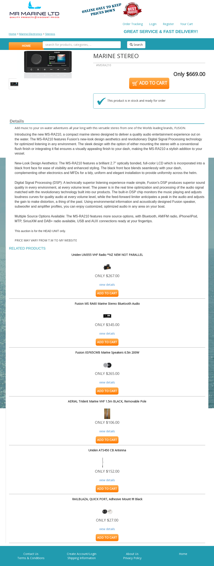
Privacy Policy (132, 558)
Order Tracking (133, 24)
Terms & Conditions (31, 558)
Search (136, 45)
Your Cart (186, 24)
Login (153, 24)
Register (168, 24)
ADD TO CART (149, 83)
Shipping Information (82, 558)
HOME (26, 45)
